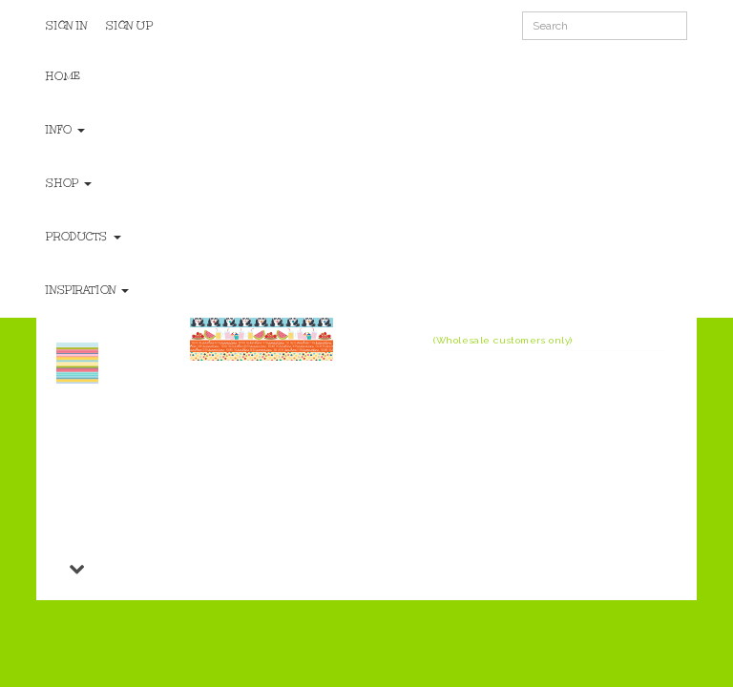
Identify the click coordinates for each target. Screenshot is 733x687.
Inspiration (87, 290)
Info (65, 129)
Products (83, 236)
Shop (69, 183)
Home (63, 76)
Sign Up (129, 25)
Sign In (66, 25)
